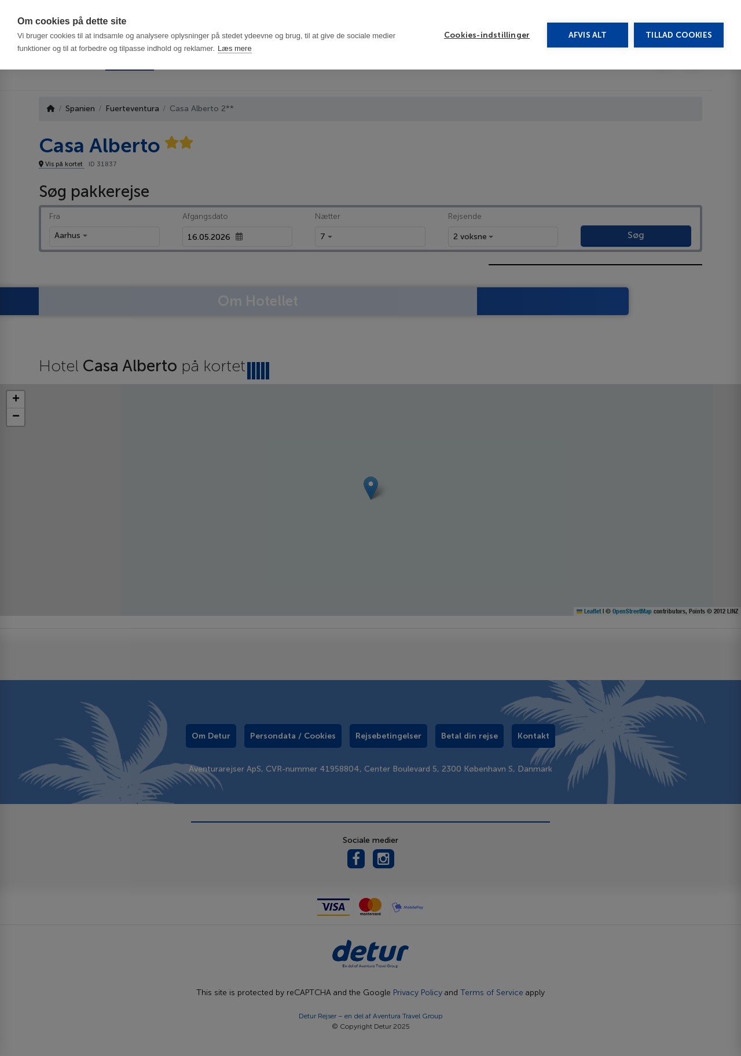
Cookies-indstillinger (487, 35)
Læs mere (235, 48)
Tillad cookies (678, 35)
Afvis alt (587, 35)
